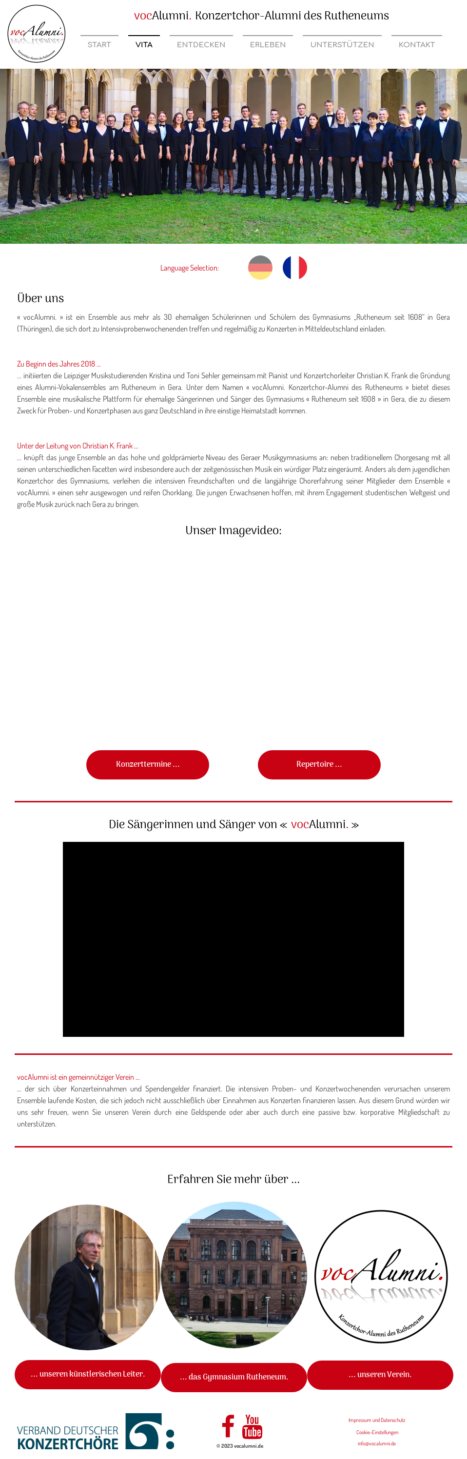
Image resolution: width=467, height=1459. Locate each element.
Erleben (268, 45)
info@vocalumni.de (377, 1443)
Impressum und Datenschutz (377, 1420)
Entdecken (201, 45)
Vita (144, 45)
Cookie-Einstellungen (377, 1432)
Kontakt (417, 45)
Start (99, 45)
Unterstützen (342, 45)
